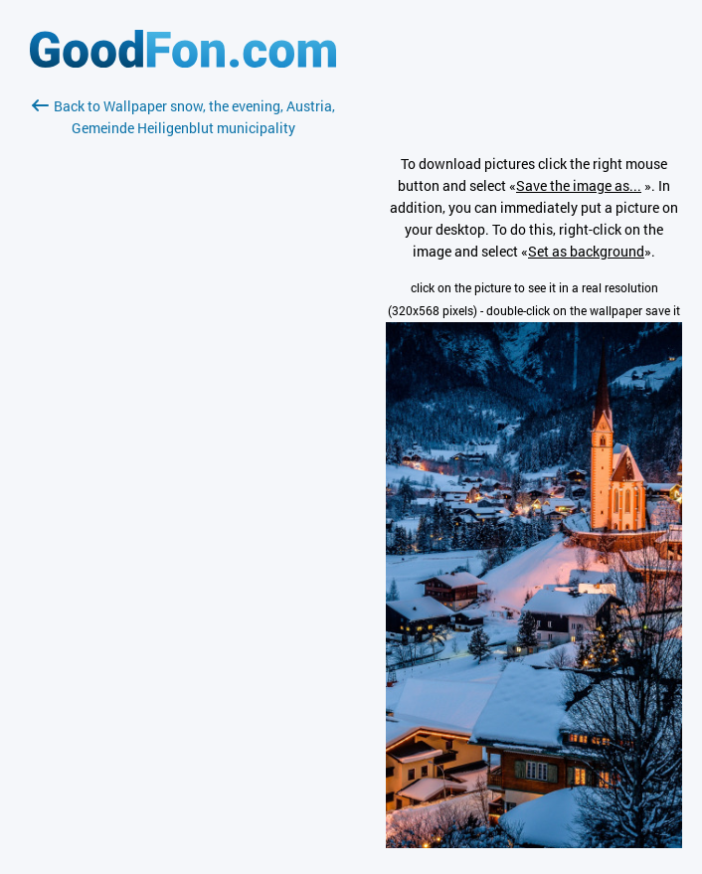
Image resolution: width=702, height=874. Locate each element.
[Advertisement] (183, 375)
